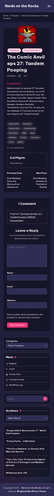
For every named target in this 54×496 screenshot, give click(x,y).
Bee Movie (27, 124)
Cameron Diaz (14, 128)
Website (11, 300)
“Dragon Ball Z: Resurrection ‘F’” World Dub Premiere (26, 432)
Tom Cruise (35, 137)
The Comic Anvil (32, 50)
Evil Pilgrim (17, 157)
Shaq (32, 133)
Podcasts (14, 50)
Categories (12, 341)
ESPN (24, 133)
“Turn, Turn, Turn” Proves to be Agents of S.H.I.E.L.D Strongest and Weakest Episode (25, 462)
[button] (16, 163)
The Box (23, 137)
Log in (12, 368)
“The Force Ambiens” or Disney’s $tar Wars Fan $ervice (25, 450)
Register (13, 363)
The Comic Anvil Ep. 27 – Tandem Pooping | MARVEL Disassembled (26, 217)
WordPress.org (16, 385)
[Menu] (49, 6)
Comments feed (16, 379)
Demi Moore (13, 133)
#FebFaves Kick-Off (16, 473)
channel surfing (29, 128)
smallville (12, 137)
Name (10, 272)
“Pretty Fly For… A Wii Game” (21, 441)
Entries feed (14, 374)
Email (10, 286)
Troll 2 (11, 142)
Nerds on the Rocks (22, 6)
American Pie (14, 124)
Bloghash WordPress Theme (31, 491)
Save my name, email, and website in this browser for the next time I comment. (25, 316)
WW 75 (20, 142)
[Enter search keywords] (27, 399)
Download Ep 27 (14, 83)
